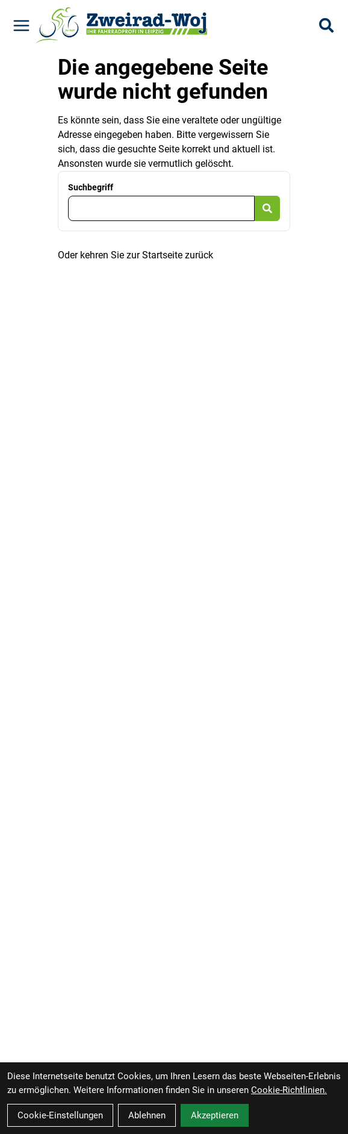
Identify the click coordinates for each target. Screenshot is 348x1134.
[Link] (21, 25)
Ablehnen (147, 1115)
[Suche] (326, 25)
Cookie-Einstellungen (60, 1115)
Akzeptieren (214, 1115)
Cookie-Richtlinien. (289, 1090)
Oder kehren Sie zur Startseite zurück (135, 255)
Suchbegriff (90, 187)
